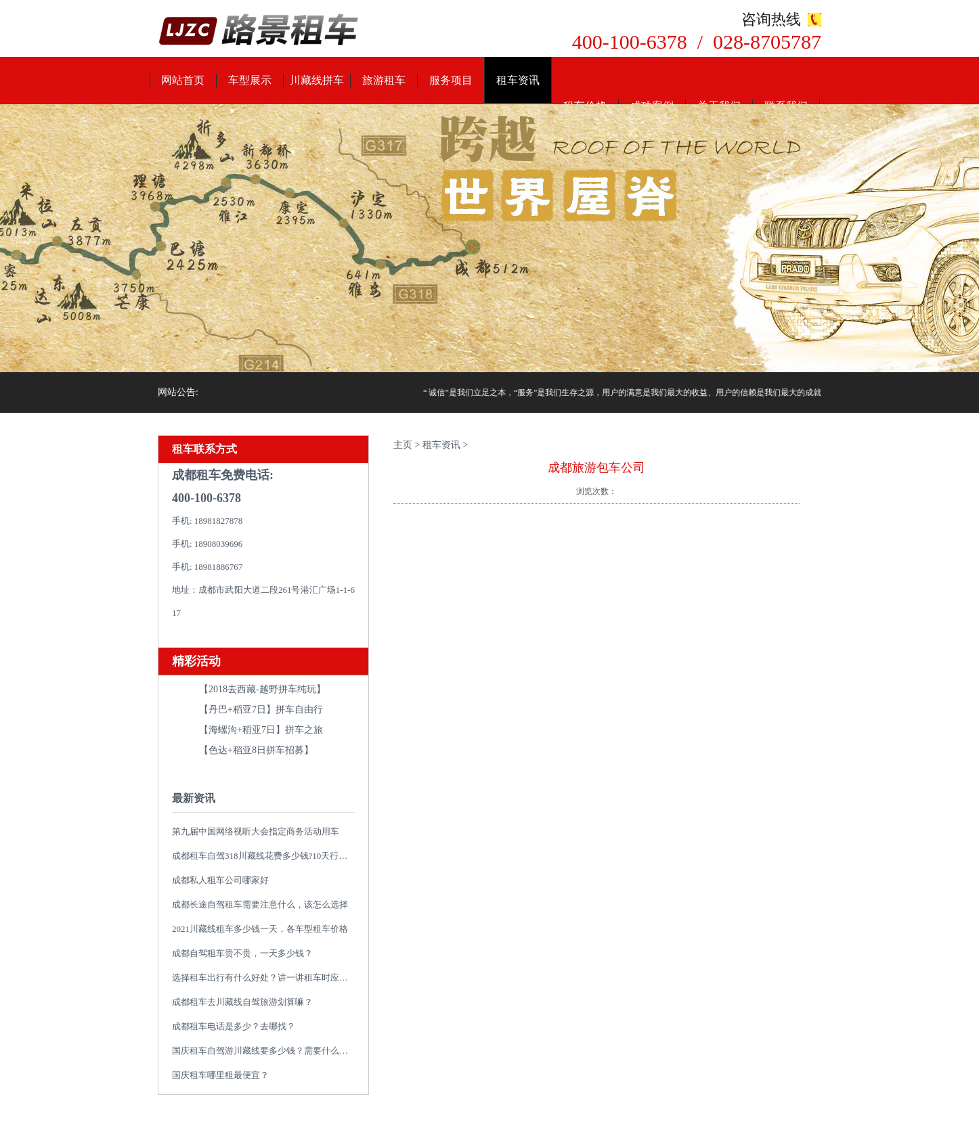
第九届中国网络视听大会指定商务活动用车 (255, 831)
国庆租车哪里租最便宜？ (220, 1075)
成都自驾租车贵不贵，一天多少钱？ (242, 953)
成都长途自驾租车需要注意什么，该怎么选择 (260, 904)
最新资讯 (193, 798)
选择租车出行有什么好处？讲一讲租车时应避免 (264, 977)
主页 (402, 445)
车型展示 (249, 80)
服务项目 (451, 80)
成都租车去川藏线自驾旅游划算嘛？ (242, 1002)
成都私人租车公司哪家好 (220, 880)
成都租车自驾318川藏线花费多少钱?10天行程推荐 (268, 856)
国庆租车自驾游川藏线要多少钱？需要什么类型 (264, 1051)
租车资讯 (518, 80)
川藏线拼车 (317, 80)
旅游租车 (384, 80)
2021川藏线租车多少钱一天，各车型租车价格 (260, 929)
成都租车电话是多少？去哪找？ (233, 1026)
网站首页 (182, 80)
